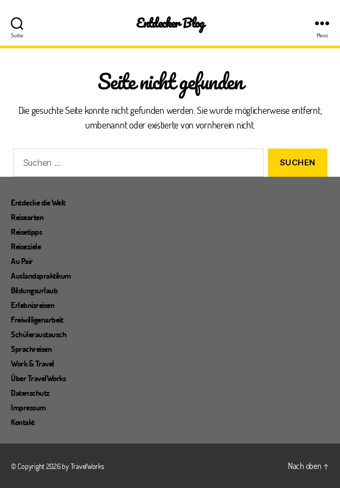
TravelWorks (87, 466)
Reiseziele (26, 246)
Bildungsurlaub (34, 290)
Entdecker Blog (170, 23)
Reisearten (27, 216)
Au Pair (22, 260)
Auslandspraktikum (41, 275)
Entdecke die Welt (38, 202)
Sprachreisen (31, 348)
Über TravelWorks (38, 378)
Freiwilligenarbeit (37, 319)
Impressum (28, 407)
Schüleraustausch (38, 334)
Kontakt (23, 421)
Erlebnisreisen (32, 304)
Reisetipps (26, 231)
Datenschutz (30, 392)
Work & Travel (32, 363)
